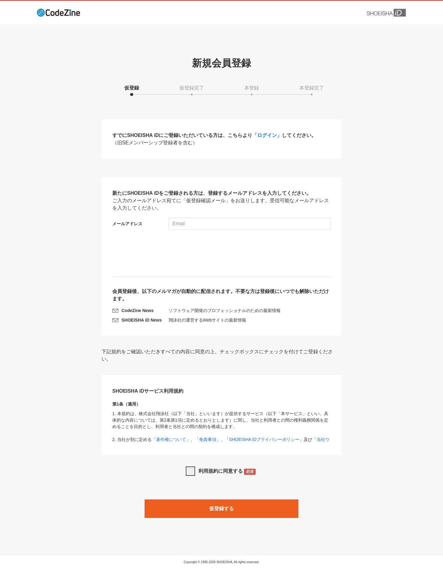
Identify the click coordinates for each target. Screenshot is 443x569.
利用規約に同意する (227, 471)
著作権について (171, 439)
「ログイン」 (267, 135)
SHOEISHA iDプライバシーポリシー (264, 439)
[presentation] (221, 254)
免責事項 (207, 439)
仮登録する (221, 508)
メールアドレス (127, 223)
